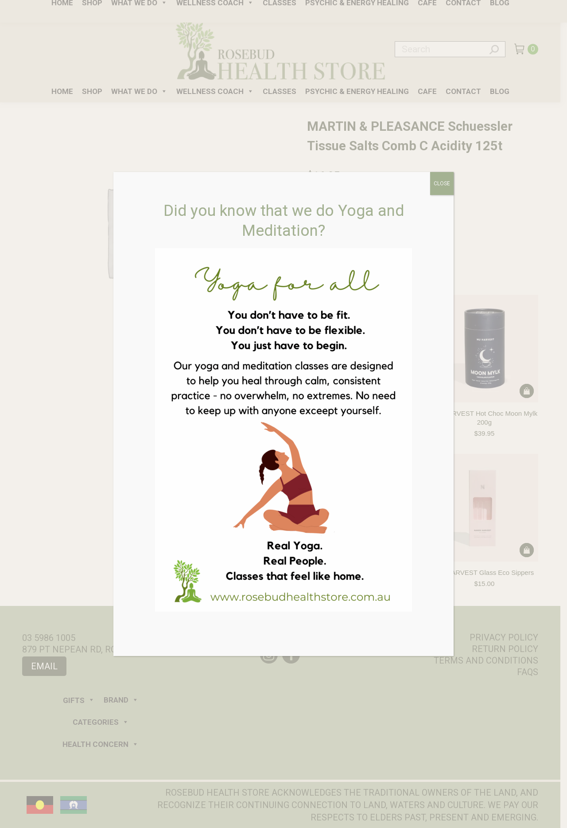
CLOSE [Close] (442, 183)
